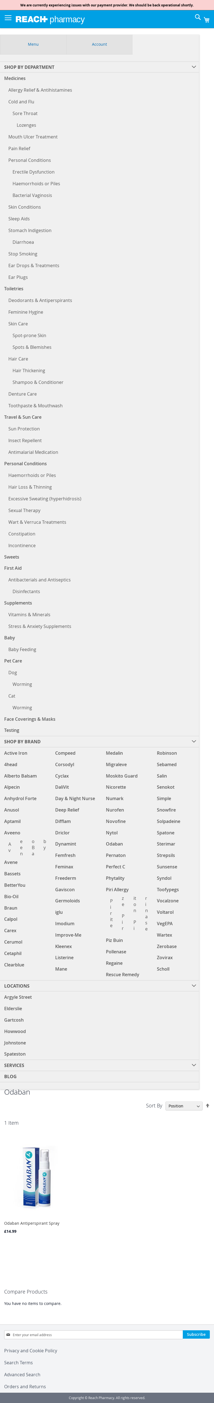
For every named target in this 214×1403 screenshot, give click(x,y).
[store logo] (50, 19)
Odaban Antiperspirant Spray (31, 1223)
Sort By (154, 1105)
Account (99, 44)
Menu (33, 44)
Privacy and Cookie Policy (30, 1351)
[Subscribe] (196, 1334)
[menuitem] (99, 985)
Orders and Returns (25, 1386)
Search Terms (18, 1363)
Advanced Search (22, 1375)
